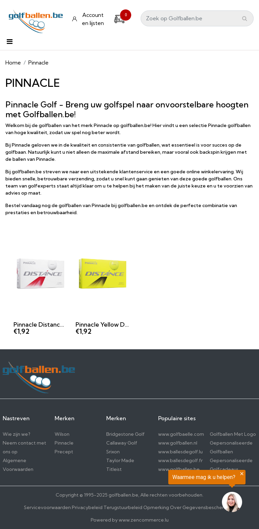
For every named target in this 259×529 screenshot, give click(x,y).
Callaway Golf (121, 443)
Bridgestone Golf (125, 434)
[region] (176, 492)
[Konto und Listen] (88, 19)
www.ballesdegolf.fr (180, 460)
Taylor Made (120, 460)
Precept (64, 452)
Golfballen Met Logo (233, 434)
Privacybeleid (87, 507)
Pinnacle (64, 443)
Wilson (62, 434)
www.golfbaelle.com (181, 434)
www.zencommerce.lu (144, 520)
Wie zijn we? (16, 434)
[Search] (197, 18)
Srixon (113, 452)
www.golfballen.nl (177, 443)
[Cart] (119, 18)
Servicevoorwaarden (47, 507)
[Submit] (244, 18)
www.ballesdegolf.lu (180, 452)
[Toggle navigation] (9, 43)
